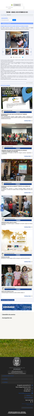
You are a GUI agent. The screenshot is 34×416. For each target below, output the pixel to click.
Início (2, 14)
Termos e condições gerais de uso (27, 403)
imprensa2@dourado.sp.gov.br (25, 393)
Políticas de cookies (30, 404)
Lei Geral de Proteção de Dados (27, 407)
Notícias (5, 14)
